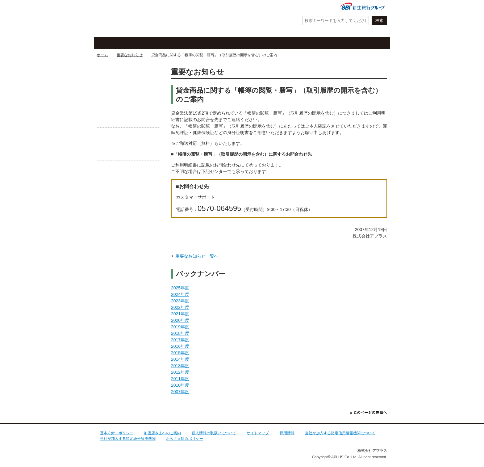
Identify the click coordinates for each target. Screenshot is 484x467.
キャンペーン (182, 43)
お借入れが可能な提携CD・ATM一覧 (128, 76)
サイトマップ (258, 433)
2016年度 (180, 346)
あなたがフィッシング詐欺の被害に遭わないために (128, 149)
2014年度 (180, 359)
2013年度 (180, 365)
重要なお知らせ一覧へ (197, 256)
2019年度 (180, 326)
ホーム (102, 55)
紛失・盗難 (226, 7)
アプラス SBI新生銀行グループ (126, 18)
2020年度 (180, 320)
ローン (296, 43)
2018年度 (180, 333)
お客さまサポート (239, 43)
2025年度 (180, 287)
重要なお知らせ (130, 55)
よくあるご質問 (273, 7)
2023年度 (180, 300)
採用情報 (287, 433)
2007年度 (180, 391)
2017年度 (180, 339)
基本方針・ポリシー (116, 433)
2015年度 (180, 352)
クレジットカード (124, 43)
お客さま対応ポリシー (184, 438)
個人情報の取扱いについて (214, 433)
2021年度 (180, 313)
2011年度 (180, 378)
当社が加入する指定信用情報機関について (340, 433)
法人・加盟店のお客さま (361, 43)
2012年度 (180, 372)
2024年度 (180, 294)
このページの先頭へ (368, 412)
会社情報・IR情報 (314, 7)
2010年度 (180, 385)
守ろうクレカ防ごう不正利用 (128, 109)
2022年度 (180, 307)
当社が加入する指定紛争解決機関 (128, 438)
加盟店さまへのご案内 (162, 433)
